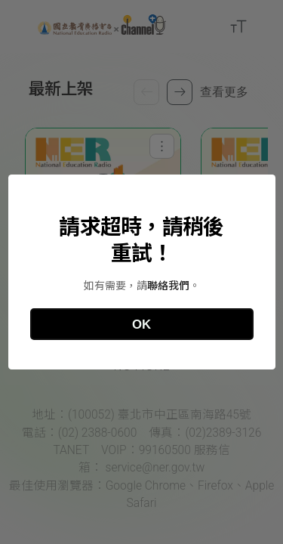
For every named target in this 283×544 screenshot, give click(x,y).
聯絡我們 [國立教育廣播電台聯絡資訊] (168, 286)
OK (141, 324)
